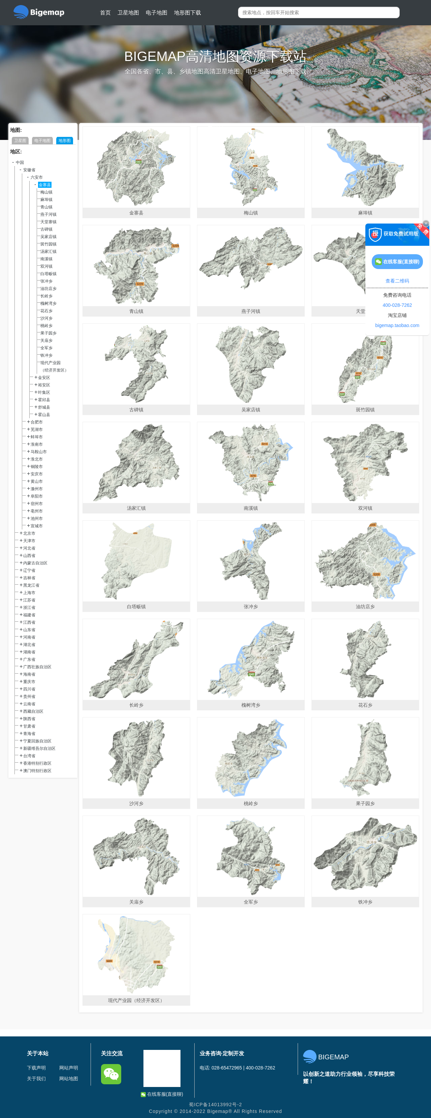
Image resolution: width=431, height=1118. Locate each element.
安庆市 (37, 474)
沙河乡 (46, 318)
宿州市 (37, 503)
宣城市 (37, 526)
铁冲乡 (46, 355)
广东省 (29, 659)
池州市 (37, 518)
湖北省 (29, 644)
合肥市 (37, 422)
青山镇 (46, 207)
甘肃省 (29, 726)
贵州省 (29, 696)
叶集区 (44, 392)
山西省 (29, 555)
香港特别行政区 (37, 763)
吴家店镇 (48, 236)
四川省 (29, 689)
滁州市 (37, 489)
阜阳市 (37, 496)
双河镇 (46, 266)
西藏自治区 (33, 711)
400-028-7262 (397, 305)
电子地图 (156, 13)
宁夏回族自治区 (37, 741)
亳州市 (37, 511)
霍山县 (44, 414)
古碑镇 (46, 229)
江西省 (29, 622)
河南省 (29, 637)
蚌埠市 (37, 437)
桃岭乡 (46, 325)
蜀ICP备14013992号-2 (215, 1104)
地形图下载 (187, 13)
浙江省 (29, 607)
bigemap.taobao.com (397, 325)
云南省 (29, 704)
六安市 (37, 177)
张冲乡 (46, 281)
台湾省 (29, 756)
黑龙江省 (31, 585)
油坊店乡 (48, 288)
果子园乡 (48, 333)
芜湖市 (37, 429)
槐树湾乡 (48, 303)
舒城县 (44, 407)
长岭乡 (46, 296)
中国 (20, 162)
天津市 (29, 540)
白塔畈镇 (48, 273)
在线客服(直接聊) (162, 1094)
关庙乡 (46, 340)
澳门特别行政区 (37, 770)
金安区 (44, 377)
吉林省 (29, 578)
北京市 (29, 533)
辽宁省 (29, 570)
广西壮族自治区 (37, 667)
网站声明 (68, 1067)
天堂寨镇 (48, 221)
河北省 (29, 548)
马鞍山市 (39, 451)
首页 (105, 13)
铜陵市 (37, 466)
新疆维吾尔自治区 (39, 748)
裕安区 (44, 385)
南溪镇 (46, 259)
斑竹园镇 (48, 244)
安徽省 (29, 170)
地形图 (65, 140)
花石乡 (46, 310)
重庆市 (29, 681)
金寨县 (45, 184)
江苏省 (29, 600)
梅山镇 (46, 192)
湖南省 (29, 652)
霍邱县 (44, 400)
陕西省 (29, 718)
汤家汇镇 (48, 251)
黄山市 (37, 481)
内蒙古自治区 (35, 563)
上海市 (29, 592)
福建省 (29, 615)
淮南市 (37, 444)
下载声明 (36, 1067)
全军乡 (46, 348)
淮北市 (37, 459)
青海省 (29, 733)
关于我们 (36, 1078)
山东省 (29, 629)
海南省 (29, 674)
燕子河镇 (48, 214)
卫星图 (20, 140)
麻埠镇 (46, 199)
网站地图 (68, 1078)
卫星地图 (128, 13)
